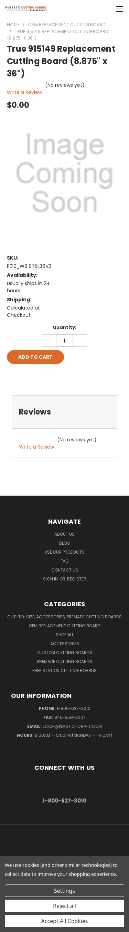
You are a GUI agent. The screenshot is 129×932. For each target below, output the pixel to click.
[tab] (64, 412)
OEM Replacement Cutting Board (64, 626)
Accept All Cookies (64, 921)
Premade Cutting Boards (64, 661)
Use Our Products (64, 552)
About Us (64, 534)
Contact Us (64, 570)
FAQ (64, 561)
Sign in (51, 579)
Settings (64, 890)
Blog (64, 543)
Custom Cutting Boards (64, 653)
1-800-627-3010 (73, 708)
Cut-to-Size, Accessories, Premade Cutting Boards (64, 617)
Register (76, 579)
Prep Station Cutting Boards (64, 670)
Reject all (64, 906)
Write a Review (24, 92)
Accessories (64, 644)
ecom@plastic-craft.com (72, 726)
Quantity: (64, 327)
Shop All (65, 635)
